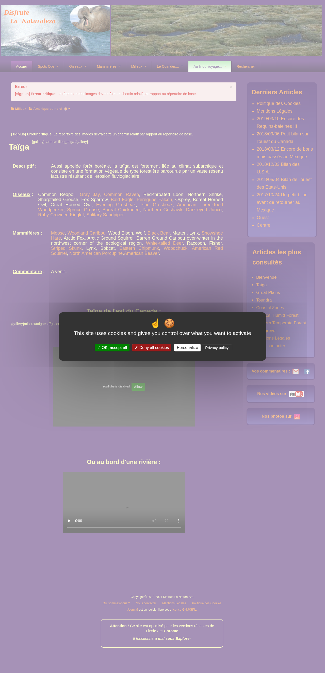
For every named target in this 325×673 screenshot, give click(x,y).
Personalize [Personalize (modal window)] (187, 347)
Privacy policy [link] (217, 347)
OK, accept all (112, 347)
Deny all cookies (152, 347)
